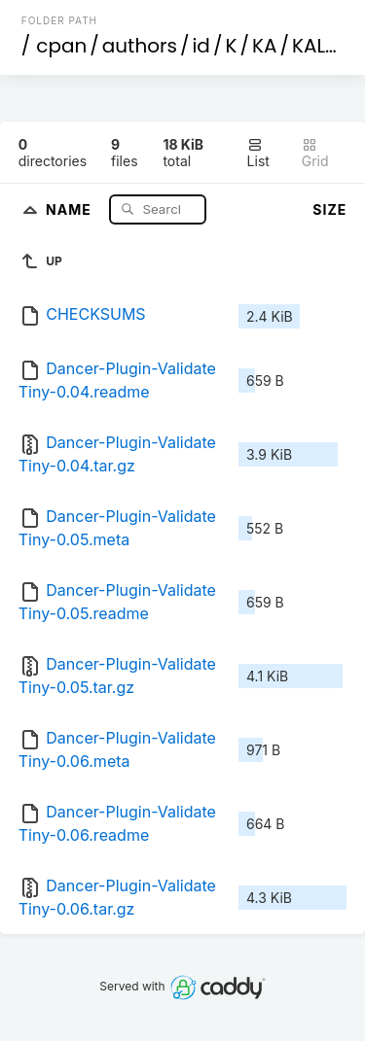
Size (329, 209)
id (200, 45)
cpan (61, 45)
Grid (315, 153)
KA (264, 45)
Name (70, 208)
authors (139, 45)
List (258, 153)
